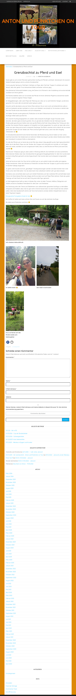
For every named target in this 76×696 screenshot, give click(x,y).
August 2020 (10, 646)
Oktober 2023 (10, 539)
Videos (29, 56)
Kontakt (65, 1)
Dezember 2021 (10, 599)
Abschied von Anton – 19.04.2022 (23, 458)
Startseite (9, 50)
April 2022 (9, 587)
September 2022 (11, 572)
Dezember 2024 (11, 501)
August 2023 (10, 542)
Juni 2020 (9, 652)
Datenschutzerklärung (14, 1)
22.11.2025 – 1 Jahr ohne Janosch (33, 446)
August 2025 (10, 483)
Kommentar (10, 352)
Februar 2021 (10, 629)
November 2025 (11, 477)
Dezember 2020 (11, 634)
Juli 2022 (8, 578)
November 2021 (11, 602)
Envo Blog (51, 692)
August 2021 (9, 611)
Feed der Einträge (11, 680)
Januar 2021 (9, 632)
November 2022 (11, 566)
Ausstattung (40, 50)
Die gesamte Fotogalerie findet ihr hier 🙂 (19, 191)
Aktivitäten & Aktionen (57, 50)
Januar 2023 (9, 560)
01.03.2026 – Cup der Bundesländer (16, 428)
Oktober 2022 (10, 569)
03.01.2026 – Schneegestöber (15, 431)
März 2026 (9, 468)
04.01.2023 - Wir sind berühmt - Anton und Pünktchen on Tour (24, 449)
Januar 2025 (9, 498)
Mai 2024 (8, 521)
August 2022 (10, 575)
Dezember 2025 (11, 474)
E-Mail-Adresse (11, 383)
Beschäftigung (11, 56)
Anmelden (9, 677)
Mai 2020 (8, 655)
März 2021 (9, 626)
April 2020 (9, 658)
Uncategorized (15, 341)
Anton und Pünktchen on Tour (38, 24)
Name (8, 375)
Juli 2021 (8, 614)
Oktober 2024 (10, 507)
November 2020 (11, 637)
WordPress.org (10, 686)
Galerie (21, 56)
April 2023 (9, 551)
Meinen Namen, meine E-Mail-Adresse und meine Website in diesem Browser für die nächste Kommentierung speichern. (36, 403)
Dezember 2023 (11, 536)
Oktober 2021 (10, 605)
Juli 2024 (8, 515)
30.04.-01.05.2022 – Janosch (24, 452)
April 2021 (9, 623)
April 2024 (9, 524)
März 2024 (9, 527)
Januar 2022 (9, 596)
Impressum (26, 1)
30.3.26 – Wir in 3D (11, 425)
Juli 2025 (8, 486)
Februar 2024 (10, 530)
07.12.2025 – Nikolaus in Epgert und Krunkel (19, 437)
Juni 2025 (9, 489)
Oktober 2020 (10, 640)
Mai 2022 (8, 584)
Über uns (19, 50)
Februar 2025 (10, 495)
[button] (7, 336)
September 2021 (11, 608)
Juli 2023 (8, 545)
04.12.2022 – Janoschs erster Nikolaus (57, 449)
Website (8, 391)
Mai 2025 (8, 492)
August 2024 (10, 512)
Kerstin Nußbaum (44, 71)
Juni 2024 (9, 518)
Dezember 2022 (11, 563)
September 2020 (11, 643)
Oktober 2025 (10, 480)
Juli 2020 (8, 649)
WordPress (38, 692)
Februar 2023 (10, 557)
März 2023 (9, 554)
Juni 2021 (8, 617)
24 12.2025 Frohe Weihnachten (15, 434)
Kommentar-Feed (11, 683)
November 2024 (11, 504)
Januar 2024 (9, 533)
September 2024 (11, 510)
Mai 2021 (8, 620)
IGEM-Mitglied (56, 1)
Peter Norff (9, 452)
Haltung (28, 50)
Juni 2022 (9, 581)
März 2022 (9, 590)
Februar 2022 (10, 593)
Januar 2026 (9, 471)
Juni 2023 (9, 548)
